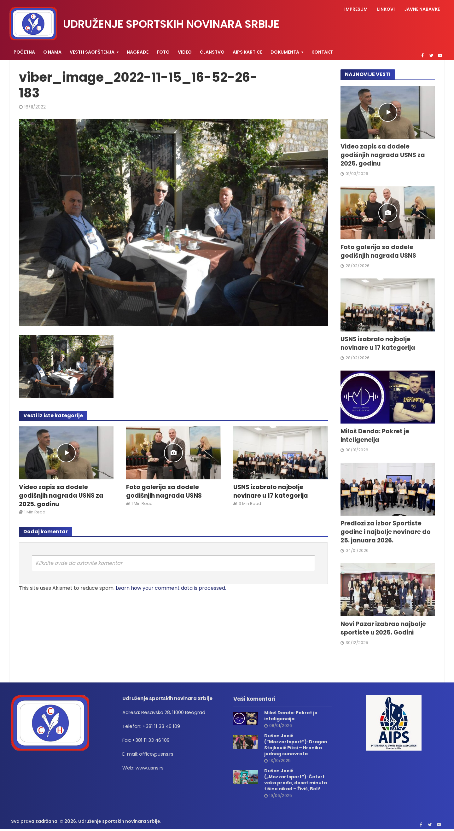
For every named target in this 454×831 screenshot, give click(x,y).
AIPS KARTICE (247, 52)
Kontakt (322, 52)
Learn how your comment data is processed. (171, 588)
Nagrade (137, 52)
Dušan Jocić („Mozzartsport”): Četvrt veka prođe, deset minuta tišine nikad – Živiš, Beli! (295, 780)
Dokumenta (285, 52)
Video (185, 52)
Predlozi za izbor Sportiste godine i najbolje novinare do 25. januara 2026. (385, 532)
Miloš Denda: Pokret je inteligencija (374, 435)
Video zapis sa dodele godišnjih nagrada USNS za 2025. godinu (61, 495)
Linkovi (386, 9)
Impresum (356, 9)
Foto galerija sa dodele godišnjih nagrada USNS (164, 491)
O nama (52, 52)
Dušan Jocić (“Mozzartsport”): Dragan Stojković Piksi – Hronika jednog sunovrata (295, 745)
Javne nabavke (422, 9)
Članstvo (212, 52)
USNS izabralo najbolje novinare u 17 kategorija (270, 491)
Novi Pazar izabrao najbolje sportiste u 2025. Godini (383, 628)
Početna (24, 52)
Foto (163, 52)
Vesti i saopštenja (92, 52)
